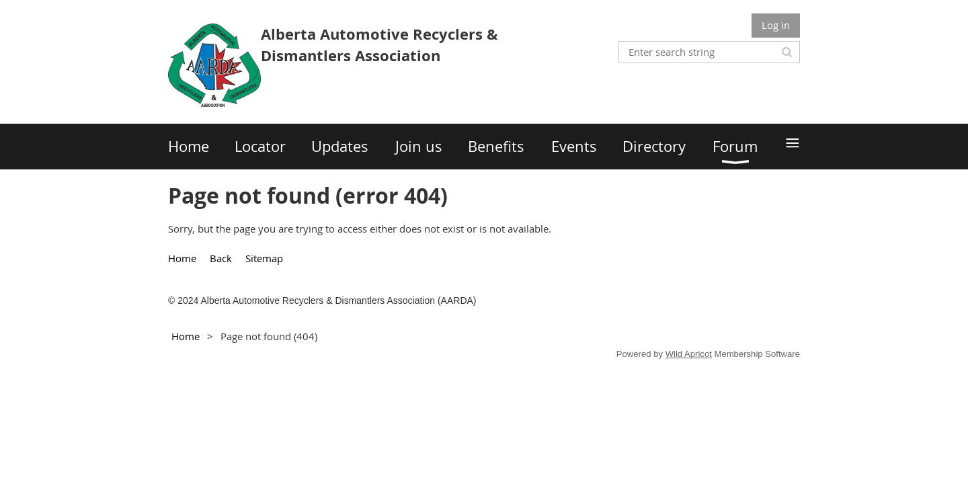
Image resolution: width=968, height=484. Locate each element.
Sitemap (264, 258)
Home (182, 258)
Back (221, 258)
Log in (776, 25)
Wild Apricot (689, 354)
